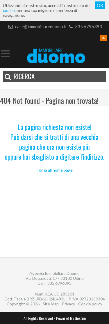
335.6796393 (85, 26)
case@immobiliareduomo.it (37, 26)
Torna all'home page (54, 170)
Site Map (51, 303)
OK (100, 5)
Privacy (68, 303)
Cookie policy (90, 303)
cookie (9, 10)
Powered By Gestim (71, 318)
